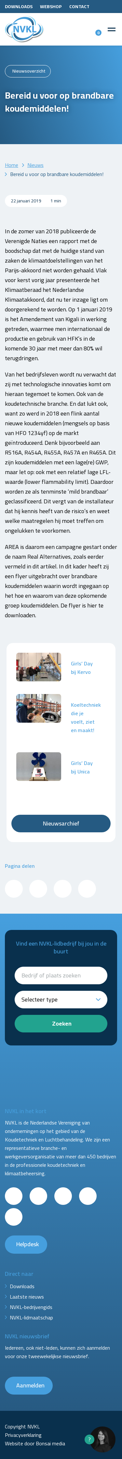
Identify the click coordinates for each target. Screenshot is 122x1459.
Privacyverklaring (23, 1435)
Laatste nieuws (27, 1297)
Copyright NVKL (22, 1426)
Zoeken (62, 1023)
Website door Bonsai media (35, 1443)
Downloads (19, 6)
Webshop (51, 6)
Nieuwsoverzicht (29, 71)
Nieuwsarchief (61, 823)
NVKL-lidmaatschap (31, 1317)
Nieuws (35, 165)
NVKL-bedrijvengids (31, 1307)
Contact (79, 6)
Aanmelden (30, 1385)
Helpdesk (27, 1244)
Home (11, 165)
